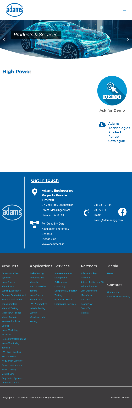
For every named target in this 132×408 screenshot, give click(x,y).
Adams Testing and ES (92, 282)
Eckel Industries (89, 286)
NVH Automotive (38, 304)
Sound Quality (9, 369)
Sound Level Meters (12, 365)
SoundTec (86, 308)
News (110, 273)
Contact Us (113, 292)
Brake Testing (37, 273)
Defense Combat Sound (14, 295)
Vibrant (85, 312)
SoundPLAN (87, 304)
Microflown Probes (11, 312)
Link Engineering (89, 290)
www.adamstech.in (53, 244)
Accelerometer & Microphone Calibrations (63, 277)
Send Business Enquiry (118, 296)
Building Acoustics (11, 290)
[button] (4, 39)
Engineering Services (65, 304)
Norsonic (85, 299)
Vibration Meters (10, 382)
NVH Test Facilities (11, 352)
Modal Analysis (9, 317)
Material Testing (10, 308)
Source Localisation (12, 299)
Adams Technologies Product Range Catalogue (119, 132)
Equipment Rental (63, 299)
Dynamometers (9, 304)
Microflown (86, 295)
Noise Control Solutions (14, 338)
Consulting (59, 286)
